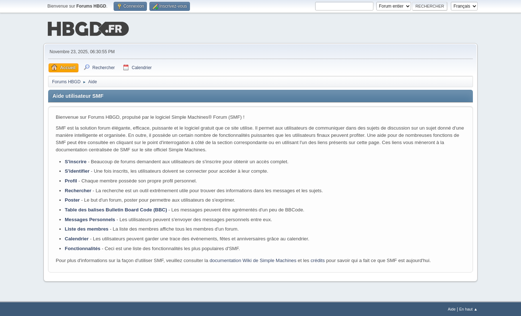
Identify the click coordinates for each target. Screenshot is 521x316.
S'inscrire (75, 161)
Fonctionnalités (82, 247)
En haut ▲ (468, 308)
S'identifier (77, 170)
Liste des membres (87, 228)
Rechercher (78, 190)
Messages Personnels (90, 219)
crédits (317, 259)
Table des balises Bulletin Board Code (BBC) (116, 209)
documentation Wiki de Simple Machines (252, 259)
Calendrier (77, 238)
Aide (452, 308)
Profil (71, 180)
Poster (72, 199)
